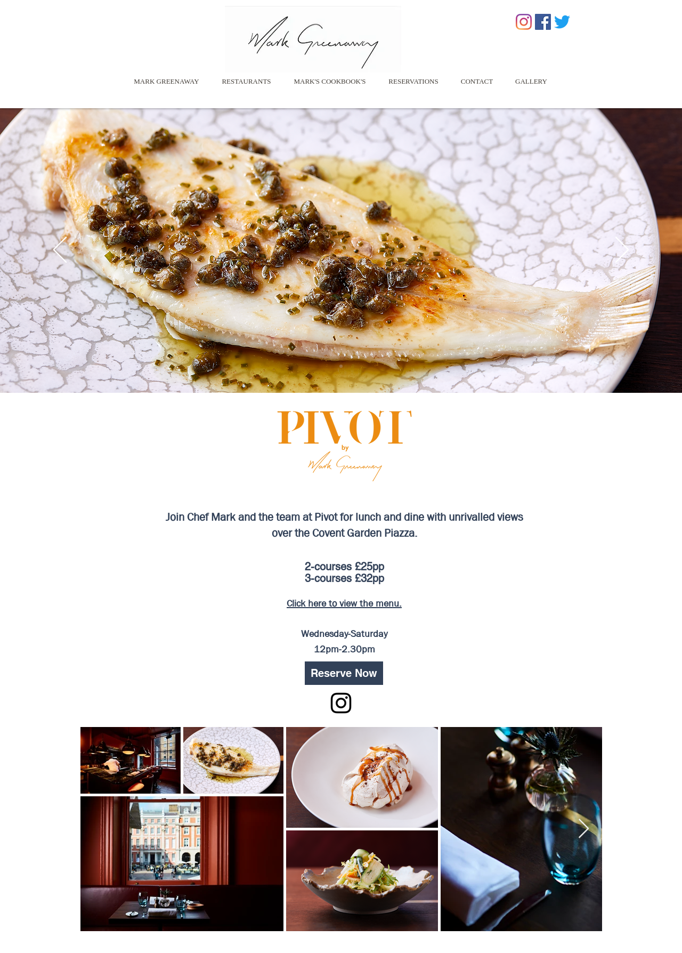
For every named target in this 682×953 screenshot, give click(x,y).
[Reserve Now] (344, 673)
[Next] (622, 250)
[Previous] (60, 250)
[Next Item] (584, 829)
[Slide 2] (341, 366)
